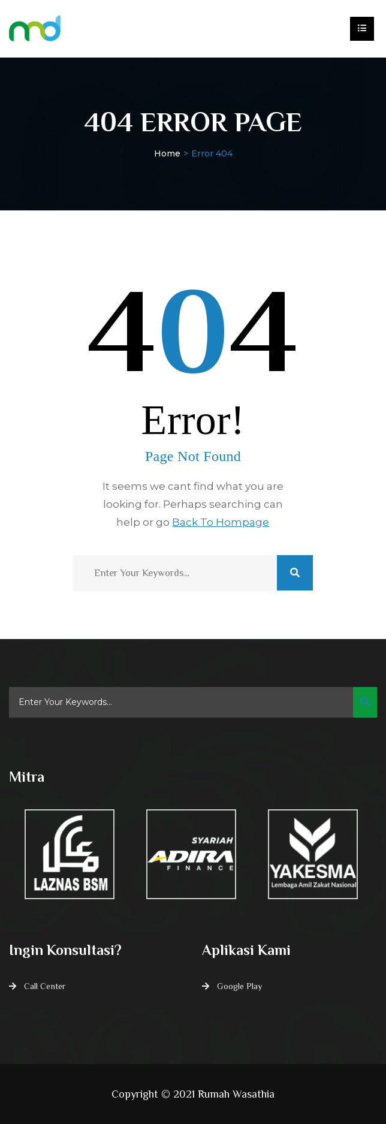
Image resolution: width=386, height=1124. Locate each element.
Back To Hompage (220, 522)
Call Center (44, 986)
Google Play (239, 986)
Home (167, 153)
